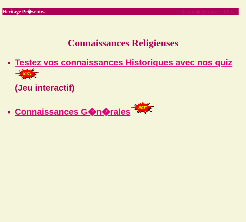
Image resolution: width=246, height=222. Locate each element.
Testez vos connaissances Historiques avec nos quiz (123, 62)
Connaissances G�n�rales (72, 112)
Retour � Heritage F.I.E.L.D (210, 11)
